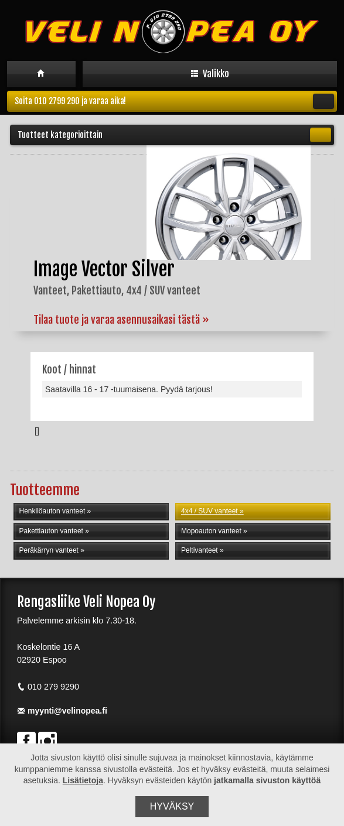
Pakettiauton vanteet (51, 531)
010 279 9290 (48, 686)
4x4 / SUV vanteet (209, 511)
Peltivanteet (199, 550)
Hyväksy (172, 806)
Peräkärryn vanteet (49, 550)
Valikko (209, 74)
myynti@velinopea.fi (62, 710)
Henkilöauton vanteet (52, 511)
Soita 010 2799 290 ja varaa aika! (175, 101)
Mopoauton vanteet (211, 531)
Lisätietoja (83, 780)
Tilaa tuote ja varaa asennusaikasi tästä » (121, 319)
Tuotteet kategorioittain (174, 135)
